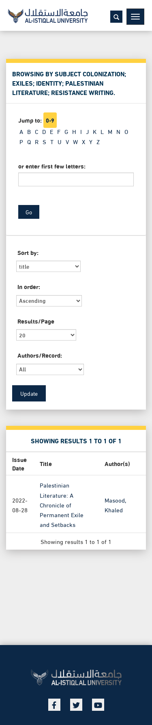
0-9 (50, 120)
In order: (28, 286)
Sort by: (28, 252)
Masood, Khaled (115, 504)
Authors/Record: (39, 355)
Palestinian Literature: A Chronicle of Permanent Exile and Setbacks (61, 504)
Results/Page (35, 321)
